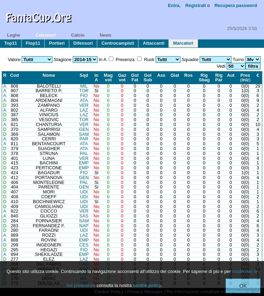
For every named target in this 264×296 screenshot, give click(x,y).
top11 (10, 43)
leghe (13, 35)
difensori (83, 43)
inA (96, 77)
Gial (175, 75)
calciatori (45, 35)
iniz (245, 79)
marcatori (183, 43)
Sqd (84, 75)
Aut (230, 75)
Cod (14, 75)
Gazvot (122, 77)
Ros (188, 75)
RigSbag (204, 77)
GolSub (147, 77)
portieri (57, 43)
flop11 (33, 43)
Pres (245, 75)
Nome (49, 75)
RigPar (219, 77)
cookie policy (147, 285)
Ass (161, 75)
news (105, 35)
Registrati (195, 5)
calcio (77, 35)
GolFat (134, 77)
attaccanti (153, 43)
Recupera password (235, 5)
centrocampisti (117, 43)
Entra (173, 5)
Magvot (108, 77)
